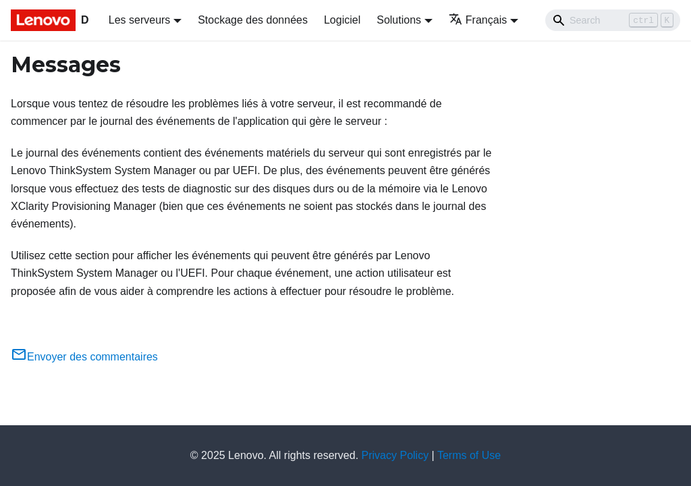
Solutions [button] (399, 20)
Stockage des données (253, 20)
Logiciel (342, 20)
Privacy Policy (395, 455)
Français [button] (478, 20)
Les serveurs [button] (140, 20)
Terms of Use (469, 455)
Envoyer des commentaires (84, 356)
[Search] (612, 20)
